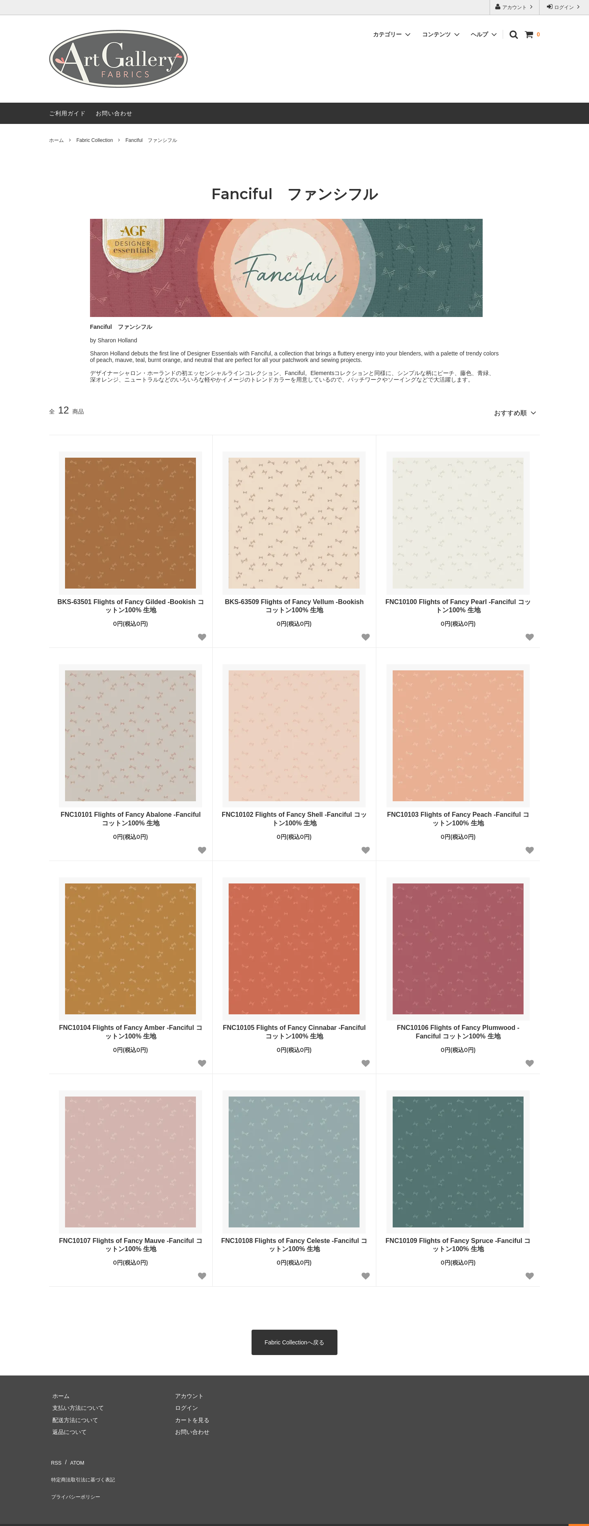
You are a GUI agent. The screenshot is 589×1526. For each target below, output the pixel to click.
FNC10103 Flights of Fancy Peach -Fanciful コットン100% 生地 (458, 816)
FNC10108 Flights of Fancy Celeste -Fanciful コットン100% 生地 (294, 1242)
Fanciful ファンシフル (151, 140)
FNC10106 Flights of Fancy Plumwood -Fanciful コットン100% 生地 (458, 1029)
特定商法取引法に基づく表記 (86, 1469)
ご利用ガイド (67, 113)
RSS (55, 1457)
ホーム (56, 140)
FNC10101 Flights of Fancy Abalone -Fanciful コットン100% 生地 (131, 816)
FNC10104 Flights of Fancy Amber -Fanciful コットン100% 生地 (130, 1029)
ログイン (564, 6)
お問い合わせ (114, 113)
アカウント (515, 6)
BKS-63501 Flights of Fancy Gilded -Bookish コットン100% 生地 (130, 603)
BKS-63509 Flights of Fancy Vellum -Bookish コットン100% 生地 (294, 603)
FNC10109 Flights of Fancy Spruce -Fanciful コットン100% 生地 (458, 1242)
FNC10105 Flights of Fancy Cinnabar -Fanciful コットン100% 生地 (294, 1029)
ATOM (73, 1457)
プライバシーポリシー (77, 1481)
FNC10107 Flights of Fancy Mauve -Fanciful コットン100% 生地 (130, 1242)
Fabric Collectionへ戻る (294, 1339)
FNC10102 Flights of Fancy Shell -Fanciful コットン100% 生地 (294, 816)
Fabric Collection (94, 140)
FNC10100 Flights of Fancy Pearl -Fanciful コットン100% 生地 (458, 603)
